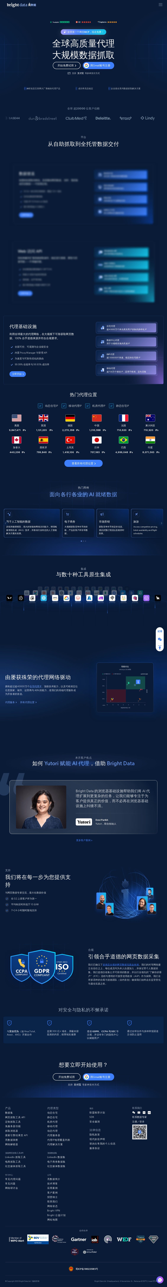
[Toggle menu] (161, 5)
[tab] (81, 541)
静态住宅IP (122, 405)
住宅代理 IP (35, 686)
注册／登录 (138, 1121)
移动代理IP (75, 405)
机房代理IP (98, 405)
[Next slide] (161, 523)
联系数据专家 (139, 1117)
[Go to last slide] (5, 523)
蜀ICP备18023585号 (87, 1269)
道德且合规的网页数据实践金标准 (121, 964)
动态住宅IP (51, 405)
